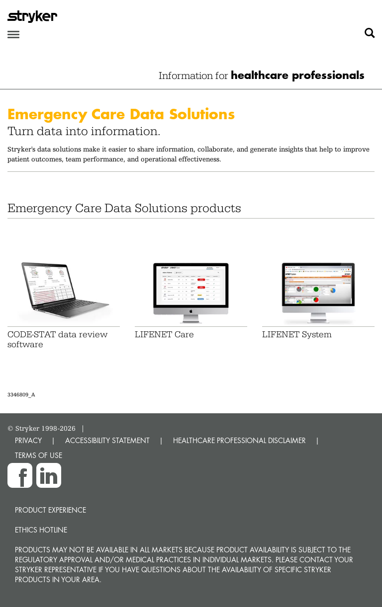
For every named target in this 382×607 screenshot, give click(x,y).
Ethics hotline (41, 529)
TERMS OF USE (38, 455)
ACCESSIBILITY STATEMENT (107, 440)
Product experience (50, 510)
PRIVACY (28, 440)
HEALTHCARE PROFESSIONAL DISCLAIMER (239, 440)
